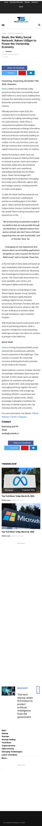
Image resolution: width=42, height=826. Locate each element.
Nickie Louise (6, 500)
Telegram (22, 417)
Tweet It (9, 73)
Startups (27, 2)
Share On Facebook (14, 68)
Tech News (6, 743)
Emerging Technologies (12, 752)
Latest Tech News (9, 755)
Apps (4, 730)
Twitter (14, 417)
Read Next (22, 688)
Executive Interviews (16, 2)
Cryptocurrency (16, 33)
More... (5, 758)
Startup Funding (8, 740)
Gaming (5, 733)
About (21, 7)
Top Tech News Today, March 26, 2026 (18, 532)
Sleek (4, 89)
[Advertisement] (21, 612)
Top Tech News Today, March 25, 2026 (18, 496)
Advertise (34, 2)
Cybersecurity (8, 749)
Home (6, 2)
